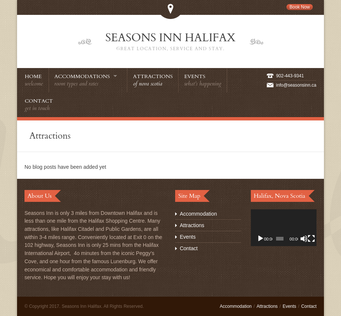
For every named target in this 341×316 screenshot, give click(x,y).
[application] (284, 227)
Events (188, 237)
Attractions (192, 225)
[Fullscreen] (311, 238)
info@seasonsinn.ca (296, 85)
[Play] (260, 238)
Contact (188, 248)
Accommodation (198, 214)
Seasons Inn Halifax (170, 41)
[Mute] (304, 238)
